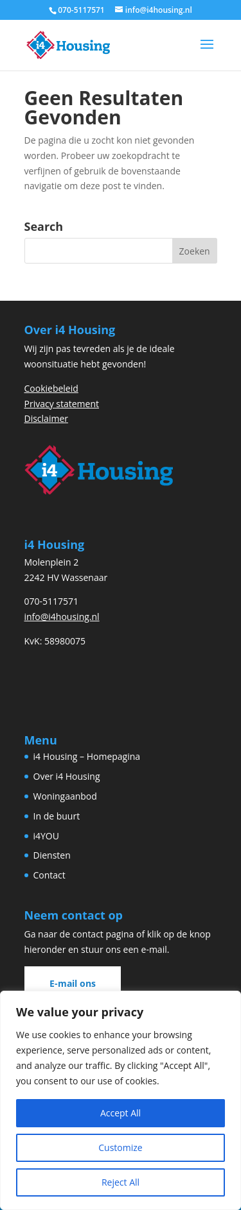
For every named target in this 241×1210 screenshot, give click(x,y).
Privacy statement (62, 404)
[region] (120, 1100)
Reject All (120, 1182)
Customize (120, 1147)
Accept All (120, 1113)
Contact (49, 875)
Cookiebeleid (51, 388)
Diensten (52, 855)
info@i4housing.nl (62, 616)
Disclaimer (46, 418)
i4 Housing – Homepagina (87, 756)
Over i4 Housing (66, 776)
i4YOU (46, 836)
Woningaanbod (65, 796)
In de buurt (56, 816)
